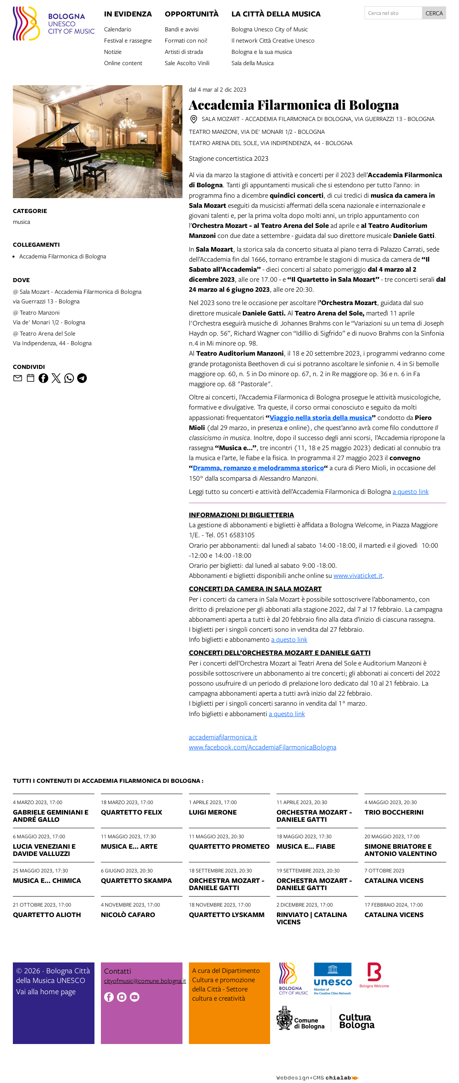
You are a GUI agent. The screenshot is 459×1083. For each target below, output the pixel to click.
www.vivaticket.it (358, 575)
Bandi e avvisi (182, 28)
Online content (123, 62)
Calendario (117, 28)
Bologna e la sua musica (262, 51)
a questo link (411, 491)
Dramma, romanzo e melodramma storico (258, 467)
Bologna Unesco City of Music (270, 28)
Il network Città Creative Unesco (273, 39)
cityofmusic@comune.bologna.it (145, 981)
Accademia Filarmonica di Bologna (62, 256)
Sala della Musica (253, 62)
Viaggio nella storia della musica (321, 417)
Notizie (113, 51)
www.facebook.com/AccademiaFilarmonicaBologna (262, 746)
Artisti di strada (184, 51)
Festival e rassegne (128, 39)
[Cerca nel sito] (393, 12)
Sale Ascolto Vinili (187, 62)
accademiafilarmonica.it (223, 736)
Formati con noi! (186, 39)
